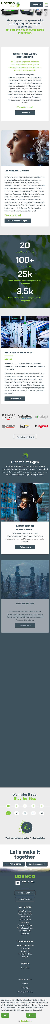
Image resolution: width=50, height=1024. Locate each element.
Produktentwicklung (25, 954)
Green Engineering (25, 911)
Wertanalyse (25, 951)
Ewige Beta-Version (25, 925)
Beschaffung (25, 948)
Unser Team (25, 922)
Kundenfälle (25, 968)
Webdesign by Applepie (25, 992)
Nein (31, 1015)
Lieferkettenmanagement (25, 946)
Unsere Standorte (25, 931)
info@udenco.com (36, 864)
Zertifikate (25, 934)
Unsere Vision (25, 917)
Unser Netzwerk (25, 920)
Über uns (24, 113)
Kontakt (36, 5)
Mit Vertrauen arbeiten (25, 928)
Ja (5, 1015)
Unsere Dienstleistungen (17, 221)
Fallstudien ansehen (24, 437)
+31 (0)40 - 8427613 (13, 864)
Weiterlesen (14, 399)
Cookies (25, 983)
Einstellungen (25, 1021)
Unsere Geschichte (25, 914)
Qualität (25, 957)
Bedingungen (25, 988)
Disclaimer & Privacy (25, 979)
